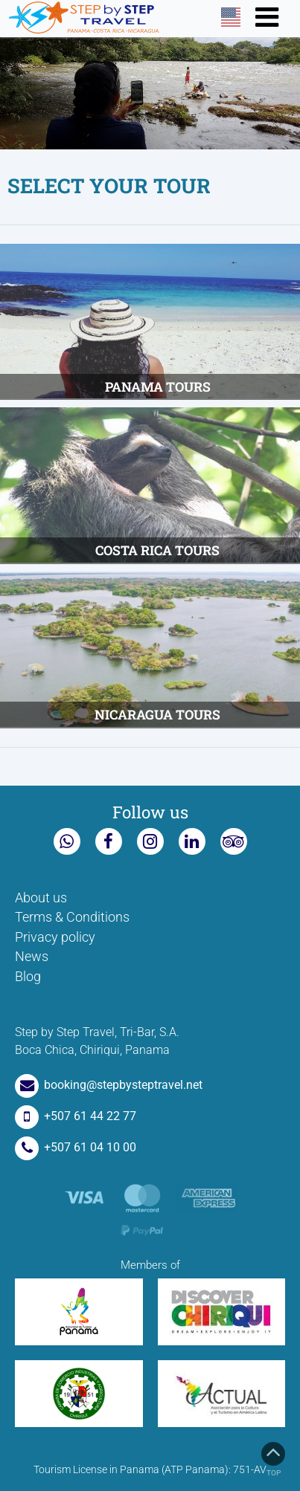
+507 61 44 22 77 (75, 1116)
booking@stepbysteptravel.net (108, 1085)
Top (273, 1459)
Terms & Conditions (72, 917)
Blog (28, 976)
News (31, 956)
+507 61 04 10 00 (75, 1147)
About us (41, 897)
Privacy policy (55, 937)
